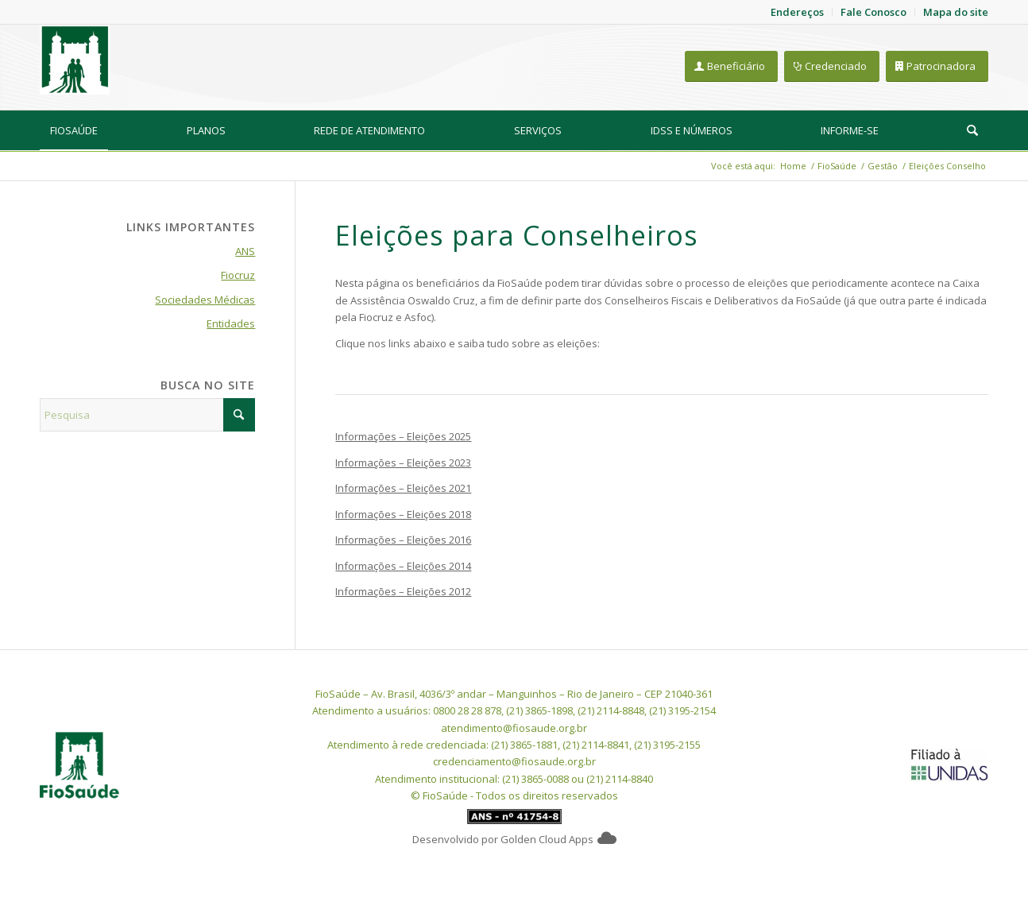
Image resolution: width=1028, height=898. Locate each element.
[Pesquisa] (972, 130)
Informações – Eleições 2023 (403, 462)
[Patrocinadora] (937, 66)
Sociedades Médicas (205, 299)
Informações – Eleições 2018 (403, 514)
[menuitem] (74, 130)
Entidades (231, 323)
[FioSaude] (75, 60)
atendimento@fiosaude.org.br (514, 728)
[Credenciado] (831, 66)
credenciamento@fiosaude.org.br (514, 761)
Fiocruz (238, 275)
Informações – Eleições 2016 (403, 539)
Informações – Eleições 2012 (403, 591)
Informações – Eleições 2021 (403, 488)
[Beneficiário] (731, 66)
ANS (245, 251)
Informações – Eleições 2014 (403, 566)
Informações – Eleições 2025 (403, 436)
